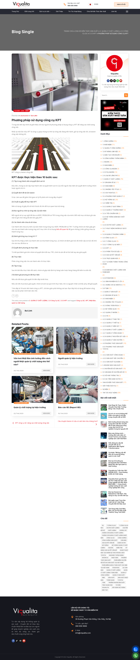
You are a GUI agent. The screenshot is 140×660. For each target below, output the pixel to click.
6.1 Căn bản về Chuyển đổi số (113, 372)
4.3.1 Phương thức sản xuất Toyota (113, 348)
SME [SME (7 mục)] (103, 577)
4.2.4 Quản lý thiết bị (111, 323)
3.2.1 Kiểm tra (107, 203)
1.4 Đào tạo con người (111, 155)
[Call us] (117, 80)
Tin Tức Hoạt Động (74, 11)
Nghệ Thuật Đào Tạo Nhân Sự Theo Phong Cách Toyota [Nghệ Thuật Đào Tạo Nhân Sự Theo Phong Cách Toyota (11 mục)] (114, 552)
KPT (87, 300)
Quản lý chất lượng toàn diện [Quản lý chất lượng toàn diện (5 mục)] (114, 571)
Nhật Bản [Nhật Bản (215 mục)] (115, 557)
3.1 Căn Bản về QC (109, 182)
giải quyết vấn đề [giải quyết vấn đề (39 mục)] (108, 543)
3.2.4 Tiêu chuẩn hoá (110, 213)
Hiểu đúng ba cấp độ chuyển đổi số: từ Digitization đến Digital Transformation (116, 445)
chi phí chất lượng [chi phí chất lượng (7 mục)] (112, 528)
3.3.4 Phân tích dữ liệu (111, 251)
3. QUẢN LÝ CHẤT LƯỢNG (109, 31)
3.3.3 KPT (92, 33)
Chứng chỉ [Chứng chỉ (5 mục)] (122, 530)
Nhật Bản (92, 300)
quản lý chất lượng (18, 303)
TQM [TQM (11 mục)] (103, 582)
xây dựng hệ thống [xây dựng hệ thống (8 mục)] (118, 587)
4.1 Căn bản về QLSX (110, 295)
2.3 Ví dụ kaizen (108, 172)
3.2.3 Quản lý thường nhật (113, 210)
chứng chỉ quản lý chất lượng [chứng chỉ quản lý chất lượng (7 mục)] (112, 532)
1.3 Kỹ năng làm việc (110, 151)
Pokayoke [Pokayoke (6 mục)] (115, 567)
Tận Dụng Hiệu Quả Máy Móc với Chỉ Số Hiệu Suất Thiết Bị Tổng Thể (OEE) (117, 510)
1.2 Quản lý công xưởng (112, 148)
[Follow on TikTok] (111, 80)
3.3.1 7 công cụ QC (109, 241)
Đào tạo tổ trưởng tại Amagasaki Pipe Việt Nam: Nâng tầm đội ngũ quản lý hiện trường (117, 463)
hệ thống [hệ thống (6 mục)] (105, 545)
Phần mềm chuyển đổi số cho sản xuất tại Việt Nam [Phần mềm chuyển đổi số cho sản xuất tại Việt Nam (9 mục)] (113, 561)
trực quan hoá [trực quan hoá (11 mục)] (107, 585)
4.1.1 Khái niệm (108, 298)
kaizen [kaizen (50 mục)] (110, 547)
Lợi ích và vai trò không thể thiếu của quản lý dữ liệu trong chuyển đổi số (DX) (117, 415)
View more (46, 370)
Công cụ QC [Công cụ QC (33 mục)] (111, 538)
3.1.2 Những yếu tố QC (111, 189)
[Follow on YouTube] (120, 80)
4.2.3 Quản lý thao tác (111, 319)
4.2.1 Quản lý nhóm (110, 312)
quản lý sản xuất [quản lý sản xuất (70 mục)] (119, 575)
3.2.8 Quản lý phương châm (113, 234)
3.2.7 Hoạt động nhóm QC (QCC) (114, 228)
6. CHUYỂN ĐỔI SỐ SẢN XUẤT (113, 368)
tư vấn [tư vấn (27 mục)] (118, 585)
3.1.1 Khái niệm (108, 186)
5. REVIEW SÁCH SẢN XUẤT (112, 365)
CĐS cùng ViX (29, 11)
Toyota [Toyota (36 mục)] (120, 580)
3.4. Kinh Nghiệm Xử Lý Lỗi (112, 281)
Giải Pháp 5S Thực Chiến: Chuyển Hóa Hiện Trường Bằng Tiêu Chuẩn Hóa (117, 407)
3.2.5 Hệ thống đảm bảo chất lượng (114, 218)
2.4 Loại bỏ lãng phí (110, 175)
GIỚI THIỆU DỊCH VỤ (109, 386)
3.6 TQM (105, 288)
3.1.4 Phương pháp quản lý (113, 196)
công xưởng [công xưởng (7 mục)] (122, 538)
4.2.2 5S (105, 316)
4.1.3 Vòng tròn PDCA (111, 305)
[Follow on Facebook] (108, 80)
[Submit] (126, 95)
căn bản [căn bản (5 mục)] (123, 540)
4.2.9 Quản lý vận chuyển (112, 340)
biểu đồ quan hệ (62, 229)
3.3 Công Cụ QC (54, 300)
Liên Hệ (113, 11)
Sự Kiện (105, 389)
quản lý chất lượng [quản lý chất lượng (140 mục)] (113, 570)
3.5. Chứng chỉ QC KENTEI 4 (112, 285)
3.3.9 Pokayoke (108, 278)
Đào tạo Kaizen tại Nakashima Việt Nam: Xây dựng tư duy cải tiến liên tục (118, 493)
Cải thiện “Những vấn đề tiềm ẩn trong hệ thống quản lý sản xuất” (117, 454)
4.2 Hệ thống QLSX (109, 309)
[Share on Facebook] (13, 295)
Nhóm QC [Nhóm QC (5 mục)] (105, 557)
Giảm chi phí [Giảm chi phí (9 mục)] (121, 543)
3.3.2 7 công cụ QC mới (111, 244)
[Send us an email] (114, 80)
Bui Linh (34, 116)
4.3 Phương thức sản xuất (113, 343)
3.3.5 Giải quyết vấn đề (111, 255)
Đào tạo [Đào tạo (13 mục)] (105, 590)
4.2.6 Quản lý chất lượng (112, 329)
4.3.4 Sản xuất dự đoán (111, 362)
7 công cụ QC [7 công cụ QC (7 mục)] (111, 525)
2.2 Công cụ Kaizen (110, 169)
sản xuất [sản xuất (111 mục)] (111, 577)
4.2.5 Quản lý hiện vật (111, 326)
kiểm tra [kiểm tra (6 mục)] (119, 547)
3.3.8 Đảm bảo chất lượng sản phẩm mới (114, 271)
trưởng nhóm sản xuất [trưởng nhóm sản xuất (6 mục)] (116, 582)
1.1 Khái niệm (107, 144)
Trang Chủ (15, 11)
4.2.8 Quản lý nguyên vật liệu (114, 336)
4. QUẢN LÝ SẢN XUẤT (110, 292)
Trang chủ (68, 31)
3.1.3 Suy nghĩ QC (109, 193)
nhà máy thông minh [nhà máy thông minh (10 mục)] (116, 555)
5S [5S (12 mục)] (103, 525)
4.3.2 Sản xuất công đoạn (113, 355)
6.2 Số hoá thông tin (111, 375)
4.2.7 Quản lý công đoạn (112, 333)
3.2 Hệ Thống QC (109, 199)
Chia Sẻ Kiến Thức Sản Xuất (96, 11)
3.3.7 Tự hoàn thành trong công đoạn (115, 263)
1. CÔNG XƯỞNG (108, 141)
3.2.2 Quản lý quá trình (111, 206)
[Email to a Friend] (16, 295)
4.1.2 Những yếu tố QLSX (112, 302)
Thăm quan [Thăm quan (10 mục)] (110, 580)
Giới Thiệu (59, 11)
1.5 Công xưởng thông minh (113, 158)
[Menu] (127, 11)
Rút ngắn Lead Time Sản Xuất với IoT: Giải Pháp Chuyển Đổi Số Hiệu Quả (117, 502)
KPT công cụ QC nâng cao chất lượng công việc (30, 423)
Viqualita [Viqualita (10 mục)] (105, 587)
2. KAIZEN (106, 162)
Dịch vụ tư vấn (44, 11)
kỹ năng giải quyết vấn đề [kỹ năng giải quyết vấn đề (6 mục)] (114, 549)
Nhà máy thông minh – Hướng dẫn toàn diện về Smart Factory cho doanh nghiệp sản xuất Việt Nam (117, 435)
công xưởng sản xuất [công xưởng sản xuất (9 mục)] (109, 540)
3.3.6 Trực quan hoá (110, 258)
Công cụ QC (80, 300)
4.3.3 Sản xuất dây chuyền (113, 358)
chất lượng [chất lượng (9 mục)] (112, 530)
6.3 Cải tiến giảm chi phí (111, 379)
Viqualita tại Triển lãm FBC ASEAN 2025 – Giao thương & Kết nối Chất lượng (117, 472)
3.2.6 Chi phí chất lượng (112, 225)
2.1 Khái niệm (107, 165)
